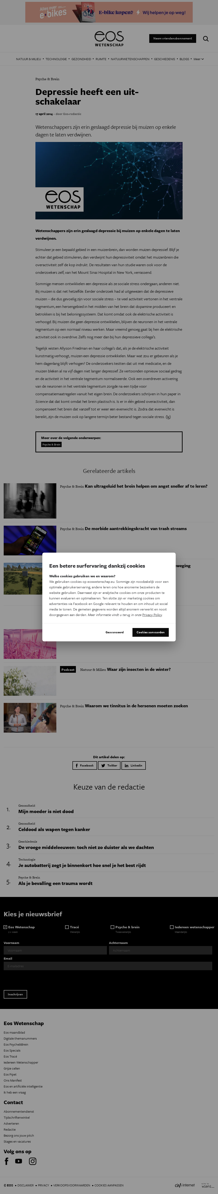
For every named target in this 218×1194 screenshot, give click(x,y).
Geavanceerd (115, 632)
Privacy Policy (152, 614)
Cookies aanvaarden (151, 632)
